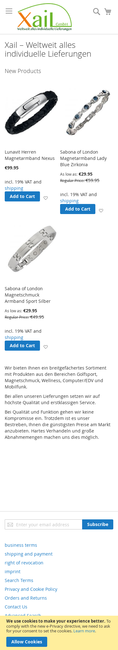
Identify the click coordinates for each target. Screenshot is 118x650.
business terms (21, 545)
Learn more (84, 631)
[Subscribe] (97, 524)
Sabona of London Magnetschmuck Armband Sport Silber (28, 294)
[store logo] (44, 17)
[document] (59, 633)
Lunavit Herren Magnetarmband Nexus (30, 155)
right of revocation (24, 563)
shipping (14, 188)
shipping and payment (29, 554)
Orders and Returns (26, 598)
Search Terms (19, 580)
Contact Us (16, 607)
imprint (12, 571)
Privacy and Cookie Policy (31, 589)
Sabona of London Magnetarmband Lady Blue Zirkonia (83, 158)
